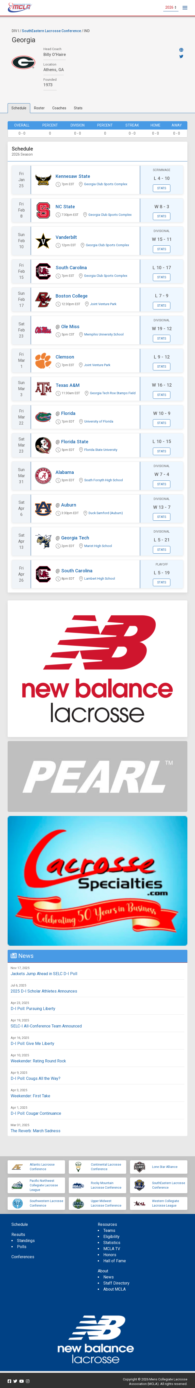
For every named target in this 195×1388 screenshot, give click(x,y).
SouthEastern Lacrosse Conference (51, 31)
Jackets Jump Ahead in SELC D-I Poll (44, 973)
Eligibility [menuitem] (111, 1236)
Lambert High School (99, 578)
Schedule (18, 108)
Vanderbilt (66, 237)
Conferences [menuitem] (22, 1256)
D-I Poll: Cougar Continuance (36, 1113)
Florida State (74, 441)
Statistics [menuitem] (111, 1242)
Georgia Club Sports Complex (105, 184)
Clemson (65, 357)
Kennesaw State (73, 176)
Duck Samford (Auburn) (106, 513)
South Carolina (71, 267)
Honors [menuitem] (109, 1254)
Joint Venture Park (103, 304)
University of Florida (98, 421)
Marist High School (98, 546)
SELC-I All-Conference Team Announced (46, 1026)
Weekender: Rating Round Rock (38, 1061)
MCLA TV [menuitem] (111, 1248)
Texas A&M (68, 385)
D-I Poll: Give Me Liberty (32, 1043)
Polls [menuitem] (21, 1246)
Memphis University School (104, 334)
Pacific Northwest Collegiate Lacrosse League (44, 1185)
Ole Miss (70, 326)
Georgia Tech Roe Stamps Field (113, 393)
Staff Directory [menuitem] (116, 1283)
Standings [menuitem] (26, 1240)
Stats (78, 108)
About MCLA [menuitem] (114, 1289)
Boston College (72, 296)
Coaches (59, 108)
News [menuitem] (108, 1277)
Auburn (68, 505)
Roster (39, 108)
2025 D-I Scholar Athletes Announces (44, 991)
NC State (65, 206)
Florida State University (100, 450)
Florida (68, 413)
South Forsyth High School (103, 480)
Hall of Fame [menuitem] (114, 1260)
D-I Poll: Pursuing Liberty (33, 1008)
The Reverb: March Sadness (35, 1130)
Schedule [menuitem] (19, 1224)
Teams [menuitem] (109, 1230)
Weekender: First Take (30, 1095)
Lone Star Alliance (164, 1167)
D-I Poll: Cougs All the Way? (35, 1078)
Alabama (65, 472)
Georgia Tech (75, 537)
